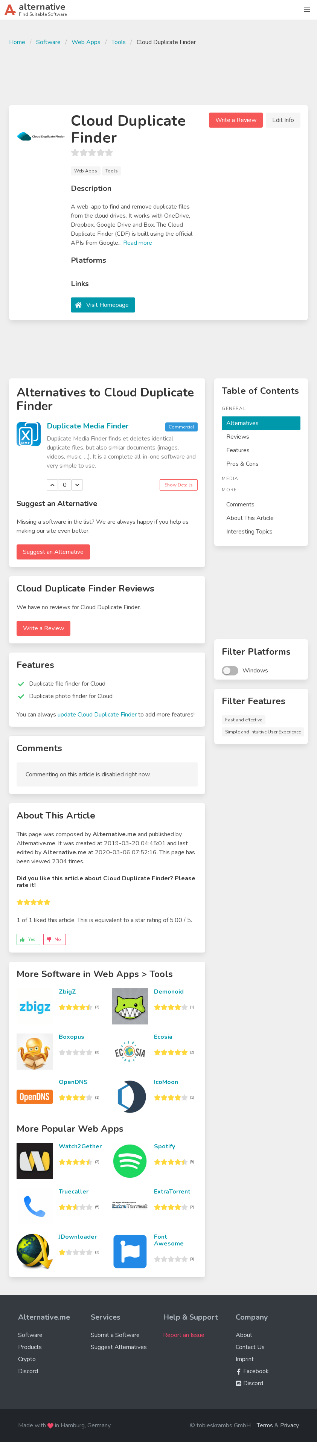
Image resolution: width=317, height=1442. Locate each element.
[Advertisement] (158, 74)
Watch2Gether (80, 1146)
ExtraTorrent (172, 1191)
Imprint (245, 1359)
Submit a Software (115, 1335)
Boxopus (71, 1037)
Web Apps (86, 42)
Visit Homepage (107, 305)
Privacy (289, 1425)
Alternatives (242, 423)
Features (238, 450)
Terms (265, 1425)
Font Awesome (169, 1240)
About (244, 1335)
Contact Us (250, 1347)
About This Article (250, 518)
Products (30, 1347)
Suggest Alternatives (119, 1347)
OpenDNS (73, 1082)
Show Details (179, 485)
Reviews (237, 437)
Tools (118, 42)
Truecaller (73, 1191)
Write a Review (235, 120)
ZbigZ (67, 992)
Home (17, 42)
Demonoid (169, 992)
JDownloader (78, 1237)
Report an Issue (183, 1335)
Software (48, 42)
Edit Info (283, 120)
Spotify (164, 1146)
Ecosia (163, 1037)
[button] (307, 10)
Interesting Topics (249, 531)
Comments (240, 504)
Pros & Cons (242, 464)
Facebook (252, 1371)
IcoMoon (166, 1082)
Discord (28, 1371)
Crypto (27, 1359)
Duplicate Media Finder (88, 426)
